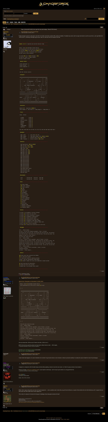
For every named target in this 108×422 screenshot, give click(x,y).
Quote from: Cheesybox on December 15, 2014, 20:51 (31, 281)
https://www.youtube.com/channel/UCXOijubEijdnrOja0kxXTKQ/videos (31, 402)
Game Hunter (25, 24)
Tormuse (5, 386)
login (8, 11)
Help (8, 22)
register (11, 11)
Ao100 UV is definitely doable (33, 369)
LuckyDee (5, 277)
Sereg (4, 363)
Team (15, 22)
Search (11, 22)
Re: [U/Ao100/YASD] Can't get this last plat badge (30, 277)
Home (4, 22)
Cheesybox (5, 31)
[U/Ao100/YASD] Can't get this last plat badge (29, 31)
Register (23, 22)
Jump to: (89, 413)
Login (19, 22)
